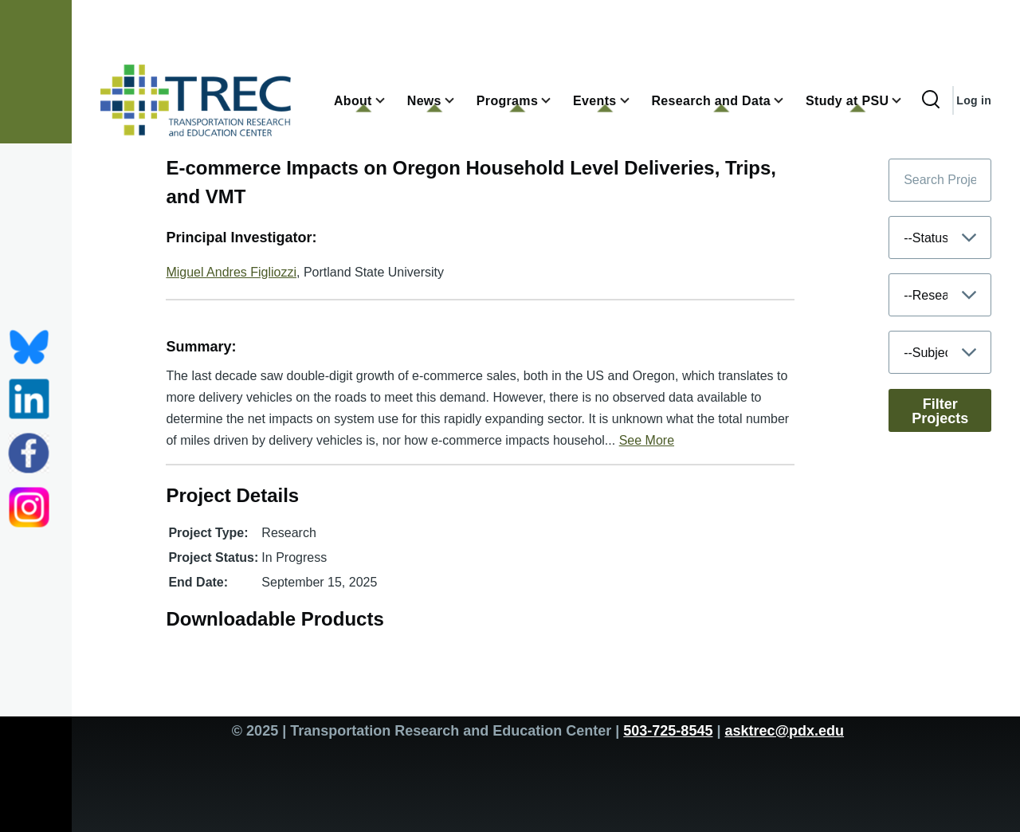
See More (646, 440)
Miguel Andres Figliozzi (231, 272)
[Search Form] (930, 100)
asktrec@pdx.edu (784, 731)
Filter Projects (940, 411)
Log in (973, 100)
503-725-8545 (667, 731)
